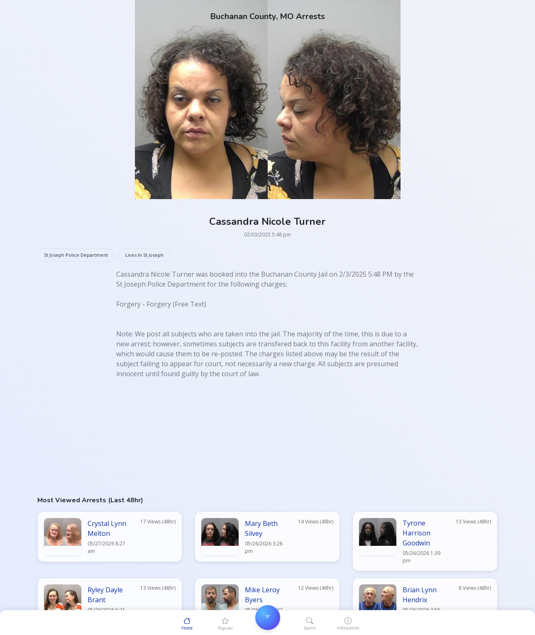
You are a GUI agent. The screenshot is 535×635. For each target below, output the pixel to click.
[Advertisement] (267, 437)
